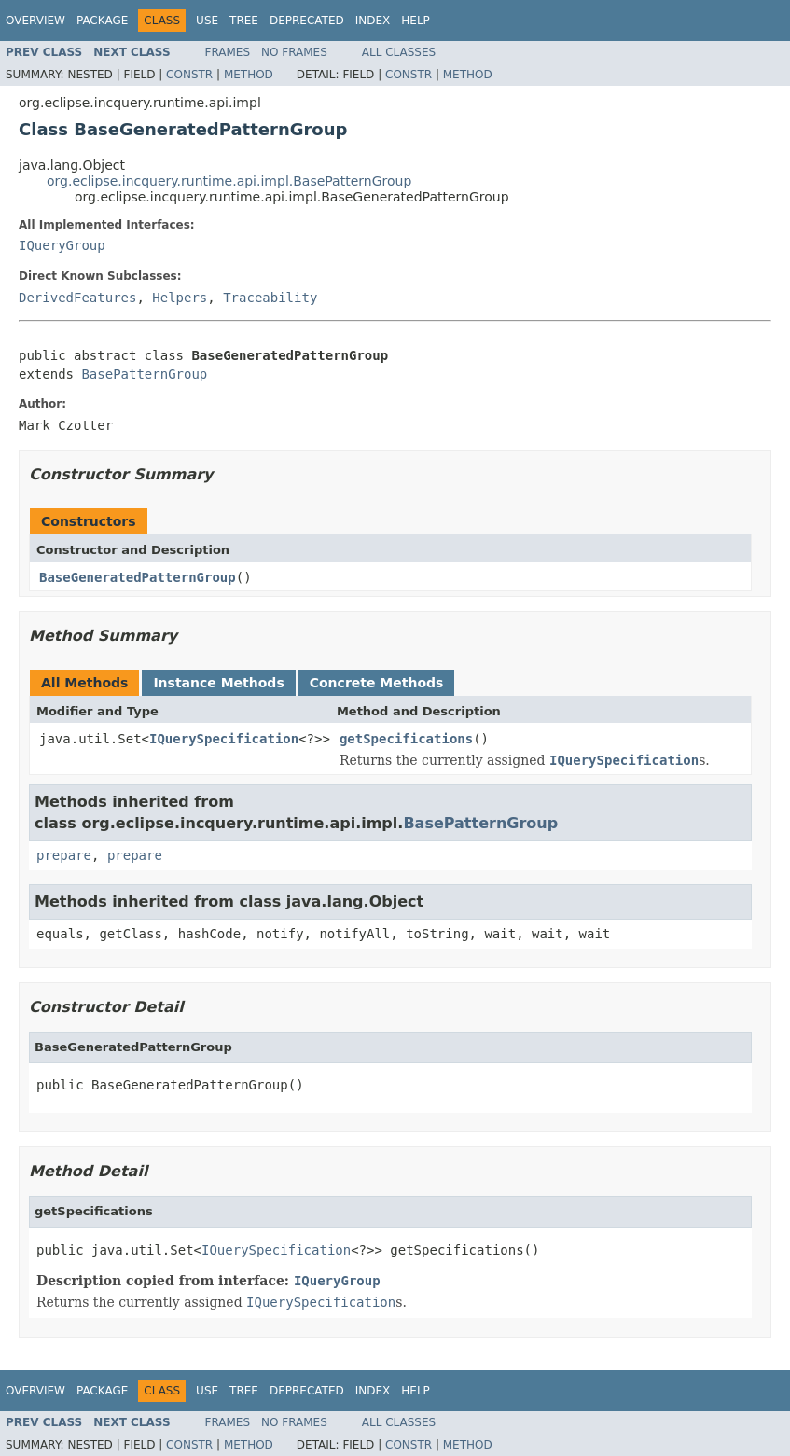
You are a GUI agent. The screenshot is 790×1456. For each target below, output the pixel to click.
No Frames (294, 52)
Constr (189, 74)
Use (207, 20)
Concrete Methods (377, 682)
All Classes (399, 52)
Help (415, 20)
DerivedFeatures (77, 297)
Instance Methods (218, 682)
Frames (228, 52)
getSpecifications (406, 738)
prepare (63, 855)
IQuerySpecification (223, 738)
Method (248, 74)
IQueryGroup (62, 245)
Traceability (270, 297)
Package (102, 20)
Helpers (179, 297)
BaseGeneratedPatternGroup (137, 577)
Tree (243, 20)
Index (373, 20)
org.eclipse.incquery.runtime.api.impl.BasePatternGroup (229, 180)
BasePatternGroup (144, 374)
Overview (35, 20)
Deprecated (307, 20)
